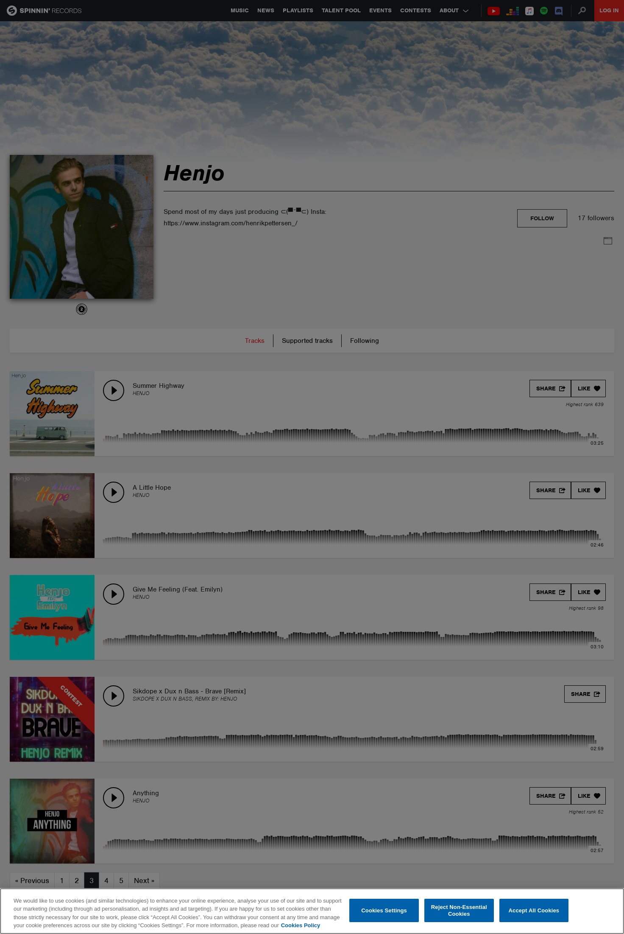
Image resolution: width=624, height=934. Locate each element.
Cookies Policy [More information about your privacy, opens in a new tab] (300, 925)
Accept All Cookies (534, 910)
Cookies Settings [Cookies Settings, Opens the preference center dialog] (384, 910)
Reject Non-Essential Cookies (459, 910)
